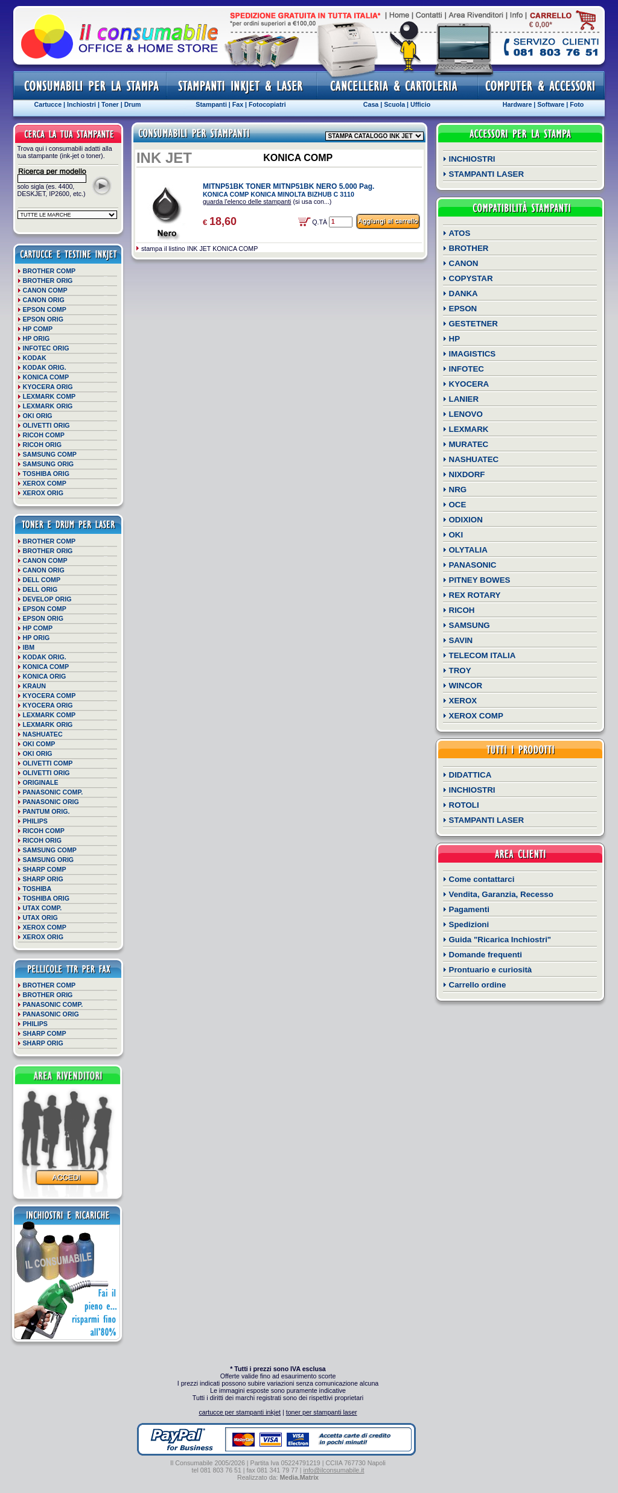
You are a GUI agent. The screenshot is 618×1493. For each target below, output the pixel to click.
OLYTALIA (468, 549)
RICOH (462, 610)
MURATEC (469, 444)
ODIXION (466, 519)
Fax (237, 104)
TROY (460, 670)
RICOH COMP (44, 435)
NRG (458, 489)
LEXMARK (469, 429)
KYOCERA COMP (49, 695)
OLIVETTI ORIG (46, 425)
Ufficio (420, 104)
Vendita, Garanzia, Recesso (501, 894)
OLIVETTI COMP (48, 763)
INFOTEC (467, 368)
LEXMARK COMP (49, 396)
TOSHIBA (37, 888)
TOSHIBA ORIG (46, 473)
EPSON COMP (44, 309)
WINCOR (466, 685)
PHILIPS (35, 821)
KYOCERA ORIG (48, 386)
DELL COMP (42, 579)
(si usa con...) (267, 201)
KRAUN (34, 685)
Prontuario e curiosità (490, 969)
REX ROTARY (475, 595)
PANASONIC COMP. (53, 792)
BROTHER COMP (49, 270)
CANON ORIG (44, 299)
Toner (110, 104)
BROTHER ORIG (48, 280)
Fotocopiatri (267, 104)
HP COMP (38, 328)
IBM (29, 647)
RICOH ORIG (42, 444)
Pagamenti (469, 909)
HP (454, 338)
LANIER (464, 399)
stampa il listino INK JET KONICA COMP (199, 248)
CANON (464, 263)
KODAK (34, 357)
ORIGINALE (41, 782)
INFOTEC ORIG (46, 348)
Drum (132, 104)
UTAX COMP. (42, 907)
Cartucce (48, 104)
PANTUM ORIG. (46, 811)
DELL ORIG (40, 589)
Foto (577, 104)
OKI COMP (39, 743)
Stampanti (211, 104)
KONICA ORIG (44, 676)
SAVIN (461, 640)
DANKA (463, 293)
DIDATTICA (470, 774)
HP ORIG (36, 338)
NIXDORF (467, 474)
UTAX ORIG (40, 917)
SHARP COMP (44, 869)
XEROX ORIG (43, 492)
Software (550, 104)
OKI (456, 534)
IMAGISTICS (472, 353)
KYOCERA (469, 383)
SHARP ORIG (43, 879)
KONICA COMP (46, 377)
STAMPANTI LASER (486, 174)
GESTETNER (473, 323)
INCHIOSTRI (472, 158)
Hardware (517, 104)
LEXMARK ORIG (48, 406)
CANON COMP (45, 290)
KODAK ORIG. (44, 367)
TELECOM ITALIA (482, 655)
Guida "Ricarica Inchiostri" (500, 939)
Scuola (394, 104)
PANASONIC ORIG (51, 801)
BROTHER (469, 248)
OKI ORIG (38, 415)
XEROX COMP (44, 483)
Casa (370, 104)
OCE (458, 504)
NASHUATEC (43, 734)
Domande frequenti (485, 954)
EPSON (463, 308)
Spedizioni (469, 924)
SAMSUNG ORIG (48, 464)
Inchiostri (81, 104)
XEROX (463, 700)
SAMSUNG (469, 625)
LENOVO (466, 414)
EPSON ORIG (43, 319)
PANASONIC (473, 564)
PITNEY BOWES (480, 580)
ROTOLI (464, 805)
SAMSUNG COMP (50, 454)
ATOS (460, 233)
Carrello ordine (477, 984)
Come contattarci (482, 879)
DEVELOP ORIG (47, 599)
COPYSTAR (471, 278)
